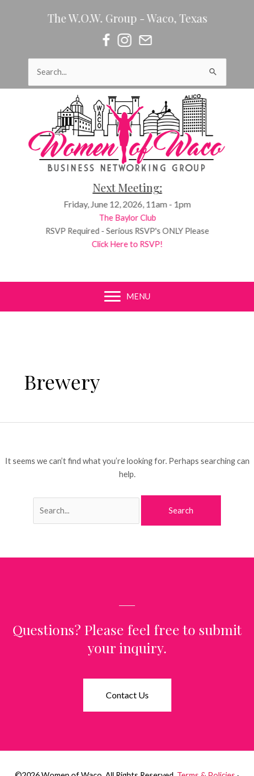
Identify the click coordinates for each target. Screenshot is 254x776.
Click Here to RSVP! (130, 244)
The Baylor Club (130, 217)
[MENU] (127, 296)
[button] (127, 695)
